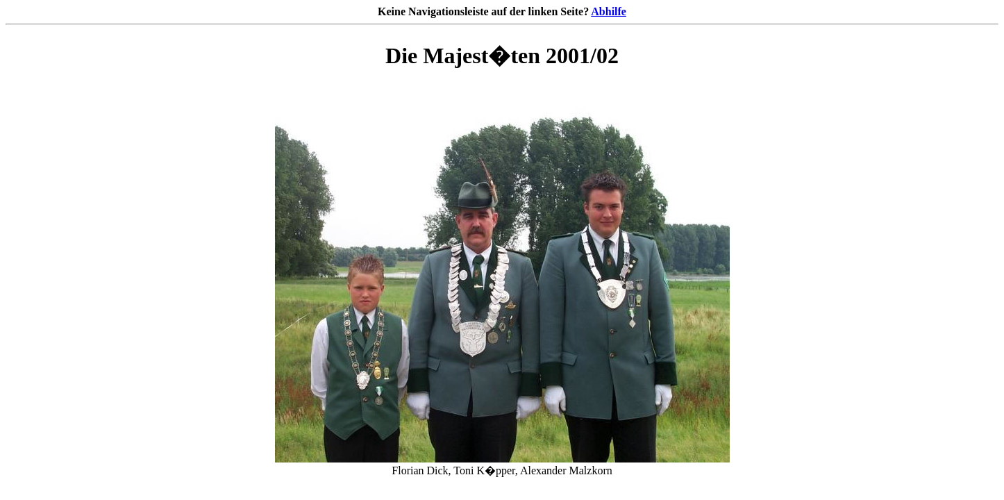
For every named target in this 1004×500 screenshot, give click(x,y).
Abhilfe (608, 11)
